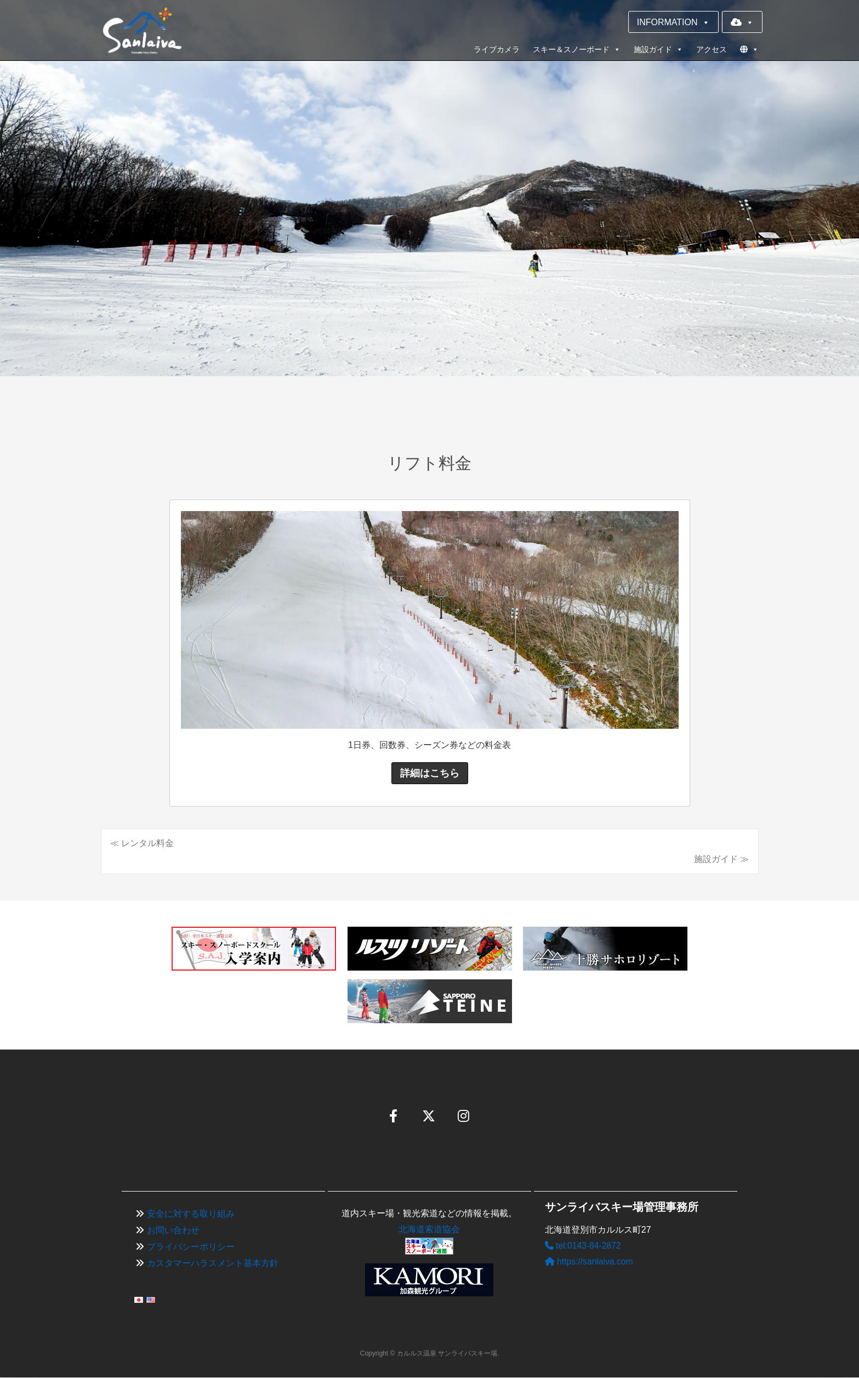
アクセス (711, 49)
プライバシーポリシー (191, 1246)
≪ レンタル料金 (142, 843)
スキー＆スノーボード (577, 49)
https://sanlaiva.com (590, 1261)
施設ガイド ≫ (721, 859)
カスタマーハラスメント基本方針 (212, 1263)
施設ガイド (658, 49)
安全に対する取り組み (191, 1214)
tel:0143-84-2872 (583, 1246)
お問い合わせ (173, 1230)
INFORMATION (673, 22)
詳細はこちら (429, 773)
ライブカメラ (497, 49)
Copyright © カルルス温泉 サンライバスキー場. (429, 1353)
